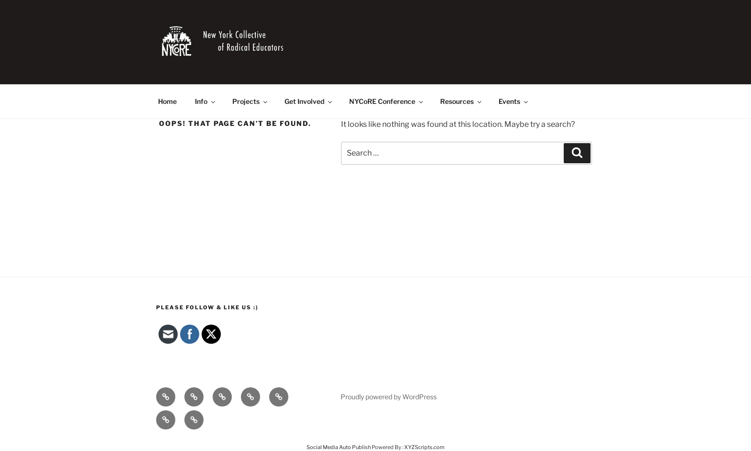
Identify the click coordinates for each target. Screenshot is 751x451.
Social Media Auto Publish (339, 447)
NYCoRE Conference (386, 101)
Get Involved (308, 101)
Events (514, 101)
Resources (461, 101)
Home (167, 101)
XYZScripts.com (424, 447)
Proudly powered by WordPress (389, 397)
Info (205, 101)
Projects (250, 101)
